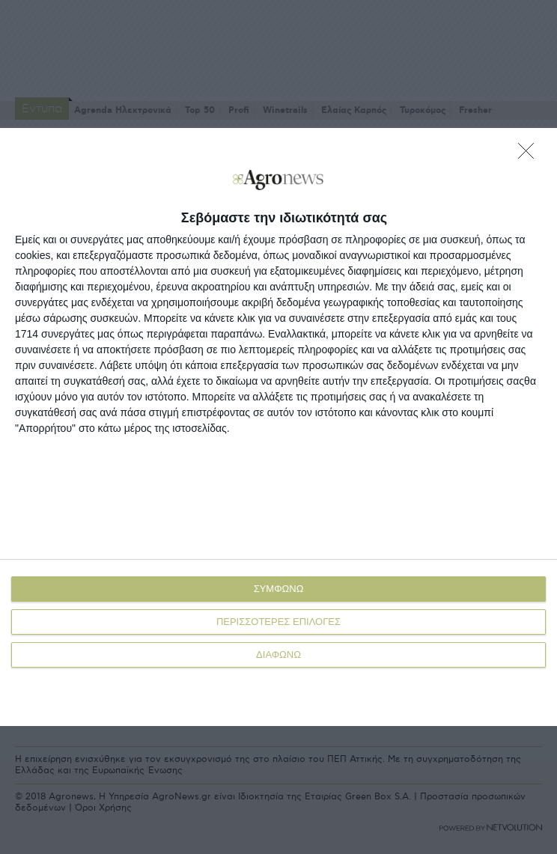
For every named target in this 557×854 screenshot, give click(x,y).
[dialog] (278, 427)
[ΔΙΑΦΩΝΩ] (530, 155)
